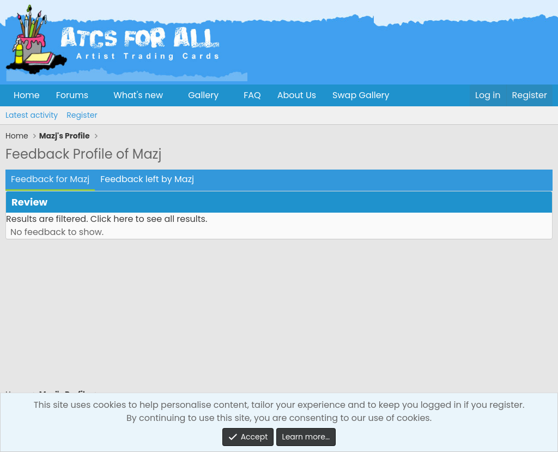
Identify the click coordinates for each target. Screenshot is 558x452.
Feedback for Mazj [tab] (50, 179)
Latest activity (31, 115)
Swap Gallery (360, 95)
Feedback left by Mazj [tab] (147, 179)
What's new (138, 95)
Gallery (203, 95)
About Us (296, 95)
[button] (97, 95)
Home (27, 95)
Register (81, 115)
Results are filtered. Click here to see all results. (106, 219)
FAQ (252, 95)
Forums (72, 95)
